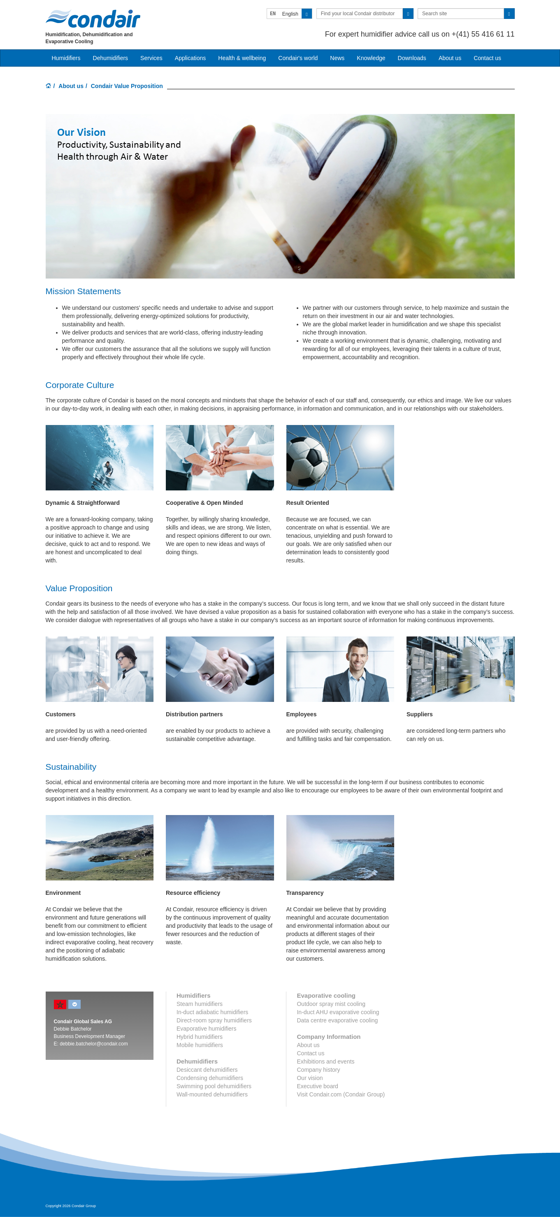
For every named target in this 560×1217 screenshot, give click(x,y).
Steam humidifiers (200, 1004)
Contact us (487, 58)
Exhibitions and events (325, 1061)
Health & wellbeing (242, 58)
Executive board (317, 1086)
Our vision (310, 1078)
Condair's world (298, 58)
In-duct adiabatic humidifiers (212, 1012)
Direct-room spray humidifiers (214, 1020)
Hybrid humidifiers (200, 1037)
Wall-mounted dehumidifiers (212, 1094)
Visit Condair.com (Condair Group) (341, 1094)
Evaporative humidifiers (207, 1028)
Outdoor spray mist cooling (331, 1004)
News (337, 58)
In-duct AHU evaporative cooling (338, 1012)
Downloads (412, 58)
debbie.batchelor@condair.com (94, 1044)
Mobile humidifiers (200, 1045)
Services (151, 58)
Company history (318, 1069)
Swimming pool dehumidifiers (214, 1086)
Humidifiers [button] (66, 58)
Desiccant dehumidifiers (207, 1069)
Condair (93, 18)
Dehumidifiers (110, 58)
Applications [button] (190, 58)
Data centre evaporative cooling (337, 1020)
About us (450, 58)
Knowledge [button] (371, 58)
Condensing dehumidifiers (210, 1078)
